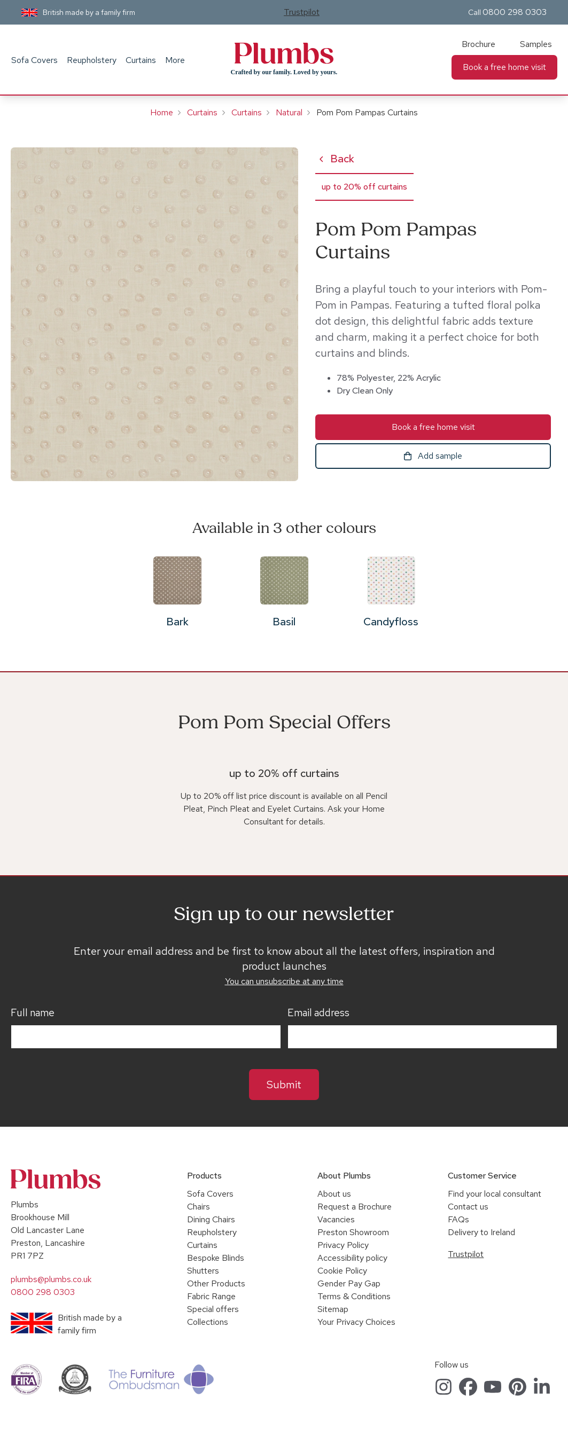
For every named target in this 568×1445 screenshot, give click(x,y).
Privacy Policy (343, 1245)
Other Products (216, 1283)
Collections (207, 1322)
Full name (33, 1013)
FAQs (458, 1219)
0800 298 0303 (515, 12)
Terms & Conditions (354, 1296)
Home (161, 112)
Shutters (203, 1270)
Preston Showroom (353, 1232)
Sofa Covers (34, 60)
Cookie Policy (342, 1270)
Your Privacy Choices (356, 1322)
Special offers (213, 1309)
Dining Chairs (211, 1219)
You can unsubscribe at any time (284, 981)
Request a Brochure (354, 1206)
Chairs (198, 1206)
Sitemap (332, 1309)
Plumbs (283, 53)
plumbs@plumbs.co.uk (51, 1279)
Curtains (141, 60)
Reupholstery (91, 60)
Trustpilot (302, 12)
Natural (289, 112)
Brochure (478, 44)
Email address (318, 1013)
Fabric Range (211, 1296)
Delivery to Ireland (481, 1232)
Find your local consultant (494, 1193)
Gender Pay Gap (348, 1283)
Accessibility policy (352, 1257)
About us (334, 1193)
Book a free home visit (504, 67)
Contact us (468, 1206)
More (175, 60)
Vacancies (336, 1219)
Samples (536, 44)
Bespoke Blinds (215, 1257)
